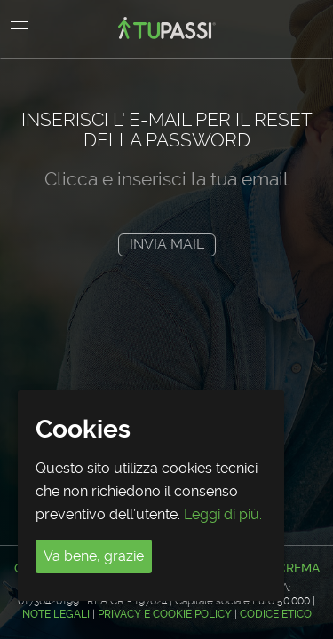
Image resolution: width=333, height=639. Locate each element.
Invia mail (167, 244)
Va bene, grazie (94, 556)
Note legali (56, 614)
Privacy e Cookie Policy (165, 614)
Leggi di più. (223, 514)
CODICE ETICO (276, 614)
